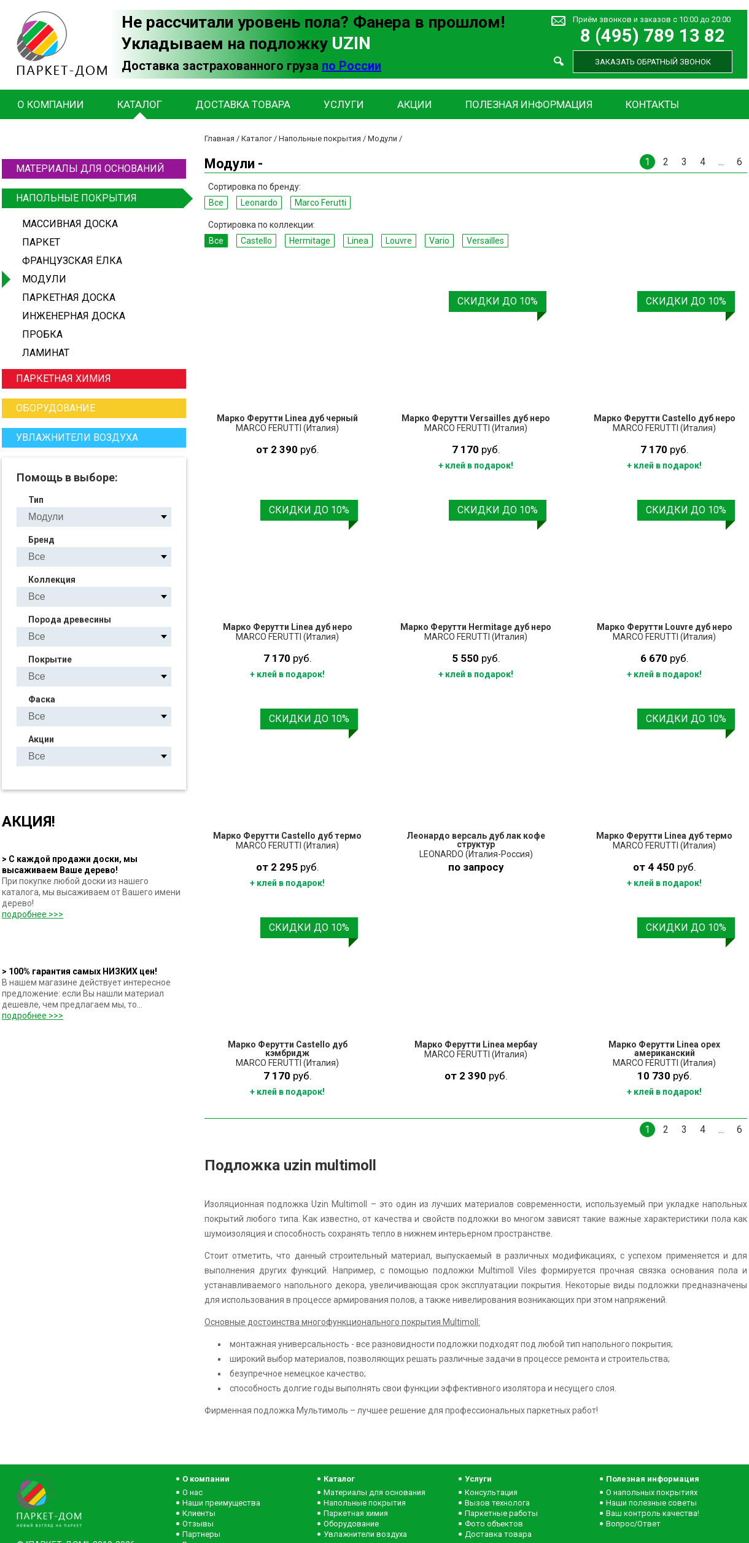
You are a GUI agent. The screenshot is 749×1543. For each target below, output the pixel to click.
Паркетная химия (63, 378)
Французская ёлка (72, 260)
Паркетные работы (501, 1513)
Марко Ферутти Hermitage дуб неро (475, 627)
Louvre (399, 241)
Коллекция (52, 579)
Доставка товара (242, 104)
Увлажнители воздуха (77, 437)
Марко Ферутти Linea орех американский (664, 1048)
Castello (256, 241)
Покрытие (50, 659)
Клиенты (198, 1513)
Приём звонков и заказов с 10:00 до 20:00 (652, 19)
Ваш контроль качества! (652, 1513)
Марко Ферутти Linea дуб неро (287, 627)
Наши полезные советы (651, 1502)
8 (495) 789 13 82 (652, 36)
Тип (36, 500)
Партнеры (201, 1534)
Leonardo (259, 203)
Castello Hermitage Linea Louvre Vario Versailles (104, 596)
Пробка (42, 334)
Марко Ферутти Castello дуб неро (664, 418)
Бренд (41, 539)
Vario (439, 241)
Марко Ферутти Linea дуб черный (287, 418)
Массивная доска (70, 224)
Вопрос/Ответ (633, 1523)
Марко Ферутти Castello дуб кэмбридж (287, 1048)
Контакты (652, 104)
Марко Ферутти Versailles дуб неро (476, 418)
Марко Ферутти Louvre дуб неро (664, 627)
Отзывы (198, 1523)
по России (351, 65)
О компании (50, 104)
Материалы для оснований (90, 168)
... (721, 162)
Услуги (344, 104)
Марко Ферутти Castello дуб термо (287, 835)
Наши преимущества (221, 1502)
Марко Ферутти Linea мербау (475, 1044)
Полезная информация (528, 104)
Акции (414, 104)
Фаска (41, 699)
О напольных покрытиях (651, 1492)
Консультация (491, 1492)
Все (216, 203)
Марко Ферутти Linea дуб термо (664, 835)
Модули (44, 279)
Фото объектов (494, 1523)
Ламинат (45, 353)
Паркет (41, 242)
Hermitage (309, 241)
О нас (192, 1492)
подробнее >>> (32, 914)
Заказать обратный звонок (653, 61)
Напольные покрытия (99, 198)
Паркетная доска (68, 297)
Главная (219, 138)
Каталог (139, 104)
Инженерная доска (73, 316)
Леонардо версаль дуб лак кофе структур (475, 840)
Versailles (485, 241)
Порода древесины (69, 619)
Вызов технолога (497, 1502)
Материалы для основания (374, 1492)
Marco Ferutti (320, 203)
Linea (357, 241)
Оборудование (55, 408)
